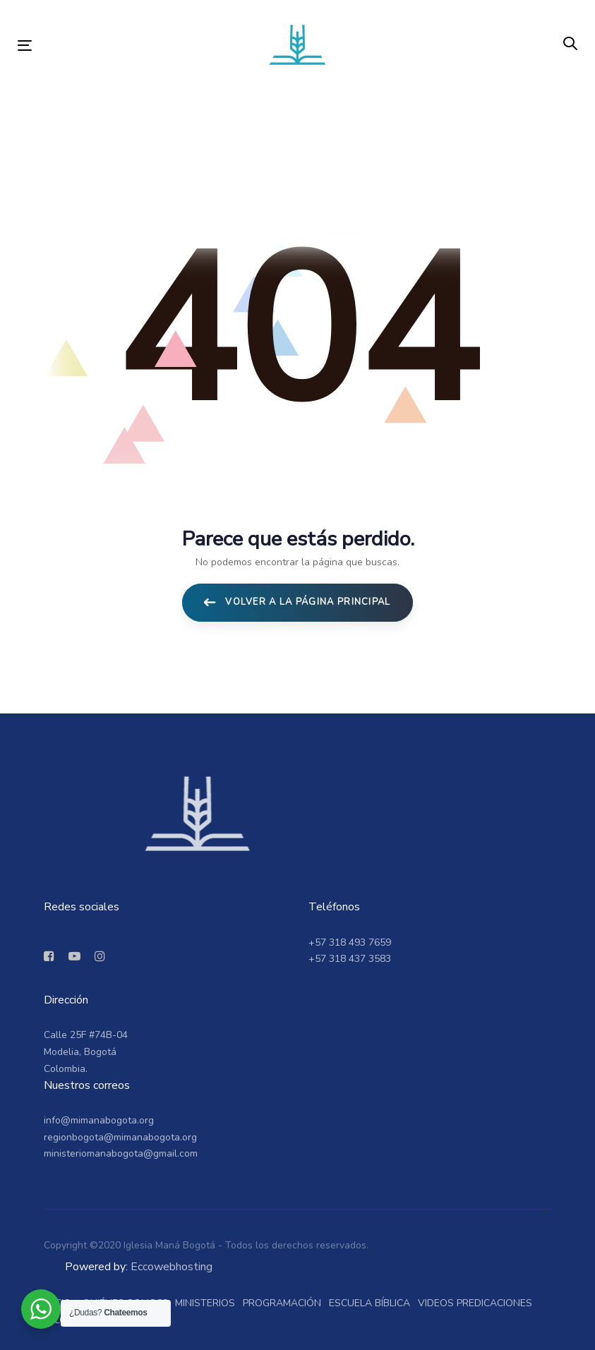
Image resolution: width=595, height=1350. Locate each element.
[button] (570, 44)
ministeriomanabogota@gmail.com (121, 1153)
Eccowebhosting (171, 1266)
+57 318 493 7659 (349, 942)
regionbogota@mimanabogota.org (120, 1137)
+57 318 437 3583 (349, 958)
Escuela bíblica (369, 1303)
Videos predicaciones (475, 1303)
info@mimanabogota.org (99, 1120)
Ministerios (205, 1303)
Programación (282, 1303)
